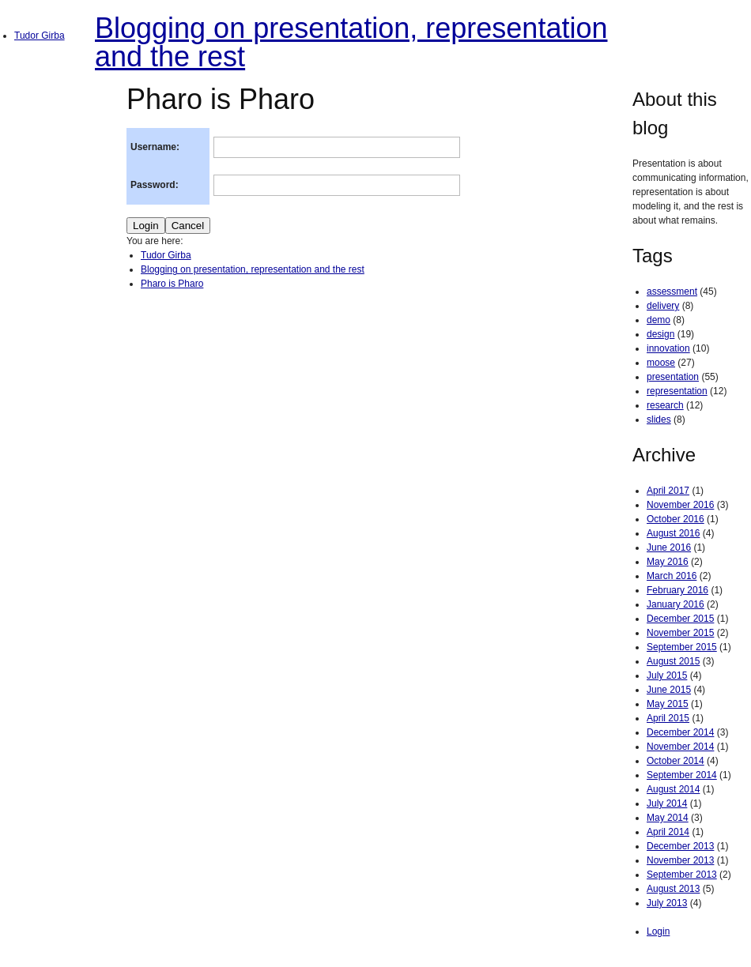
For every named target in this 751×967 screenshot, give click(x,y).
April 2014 (668, 831)
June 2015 (669, 689)
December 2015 (680, 618)
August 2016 (673, 533)
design (660, 334)
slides (659, 419)
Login (658, 931)
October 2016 (675, 519)
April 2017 (668, 490)
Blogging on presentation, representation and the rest (351, 42)
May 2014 (668, 817)
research (665, 405)
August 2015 (673, 661)
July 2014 (667, 803)
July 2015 (667, 675)
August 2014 (673, 789)
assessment (672, 291)
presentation (673, 376)
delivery (663, 305)
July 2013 (667, 903)
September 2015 (682, 647)
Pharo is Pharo (172, 283)
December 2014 (680, 732)
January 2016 (675, 604)
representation (677, 391)
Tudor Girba (39, 35)
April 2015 (668, 718)
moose (661, 362)
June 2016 (669, 547)
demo (658, 319)
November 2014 (680, 746)
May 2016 (668, 561)
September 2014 (682, 775)
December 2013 (680, 846)
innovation (668, 348)
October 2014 (675, 760)
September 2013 (682, 874)
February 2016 (677, 590)
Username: (154, 146)
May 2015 (668, 703)
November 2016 (680, 504)
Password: (154, 184)
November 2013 (680, 860)
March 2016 (671, 575)
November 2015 (680, 632)
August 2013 (673, 888)
